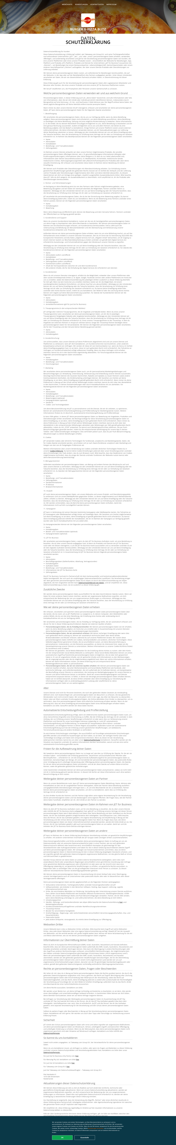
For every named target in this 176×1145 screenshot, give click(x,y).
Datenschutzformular (92, 740)
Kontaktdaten (97, 4)
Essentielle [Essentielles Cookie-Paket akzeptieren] (84, 1138)
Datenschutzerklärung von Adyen (91, 583)
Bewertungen (81, 4)
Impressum (111, 4)
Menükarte (67, 4)
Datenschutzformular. (51, 1052)
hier (120, 902)
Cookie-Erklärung (56, 451)
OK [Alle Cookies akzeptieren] (62, 1138)
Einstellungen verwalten (96, 1128)
